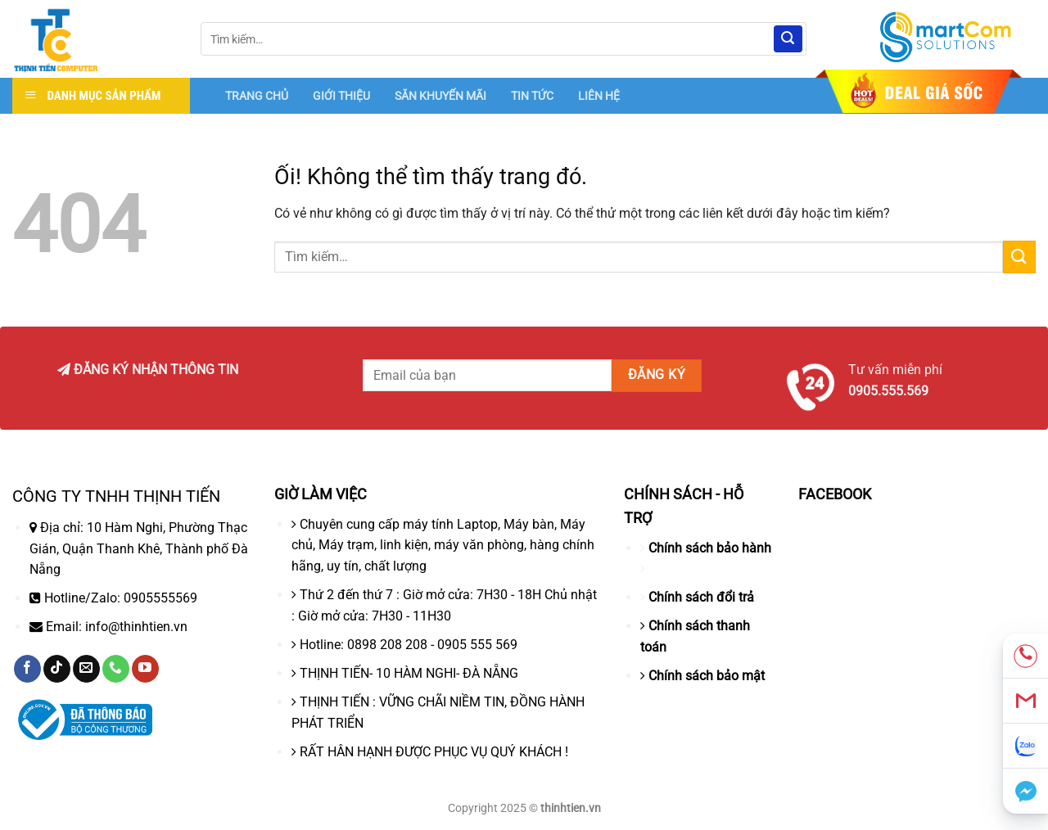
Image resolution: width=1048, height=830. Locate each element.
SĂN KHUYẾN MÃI (440, 95)
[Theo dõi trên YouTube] (145, 669)
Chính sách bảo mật (706, 675)
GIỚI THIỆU (341, 95)
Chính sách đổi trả (701, 597)
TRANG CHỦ (256, 95)
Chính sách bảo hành (709, 548)
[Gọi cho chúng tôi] (115, 669)
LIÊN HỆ (599, 95)
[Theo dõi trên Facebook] (27, 669)
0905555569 (160, 598)
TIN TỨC (532, 95)
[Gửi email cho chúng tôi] (86, 669)
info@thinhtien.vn (136, 626)
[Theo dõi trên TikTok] (56, 669)
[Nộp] (788, 39)
